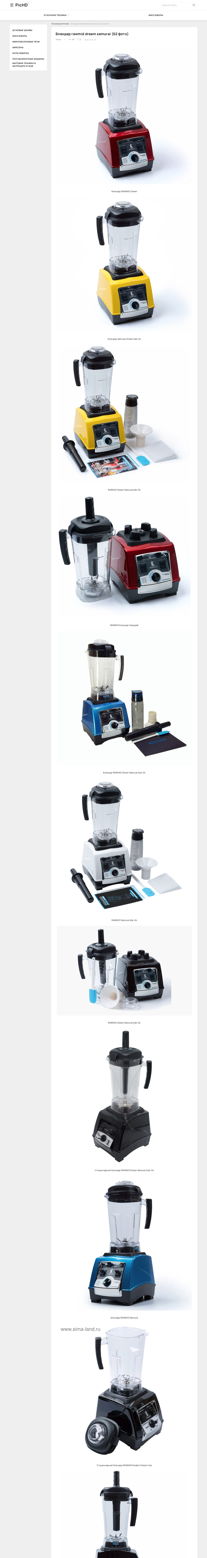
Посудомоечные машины (28, 59)
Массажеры (156, 15)
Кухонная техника (55, 15)
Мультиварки (21, 53)
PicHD (21, 5)
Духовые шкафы (22, 30)
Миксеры (18, 47)
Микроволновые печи (26, 41)
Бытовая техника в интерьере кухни (24, 64)
